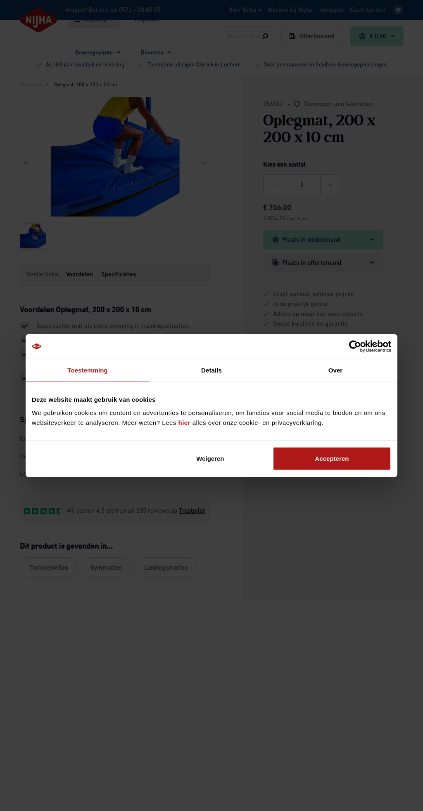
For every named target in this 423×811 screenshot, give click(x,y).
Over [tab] (335, 370)
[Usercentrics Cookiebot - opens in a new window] (355, 346)
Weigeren (210, 458)
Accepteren (332, 458)
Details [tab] (211, 370)
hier (184, 422)
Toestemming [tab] (87, 370)
